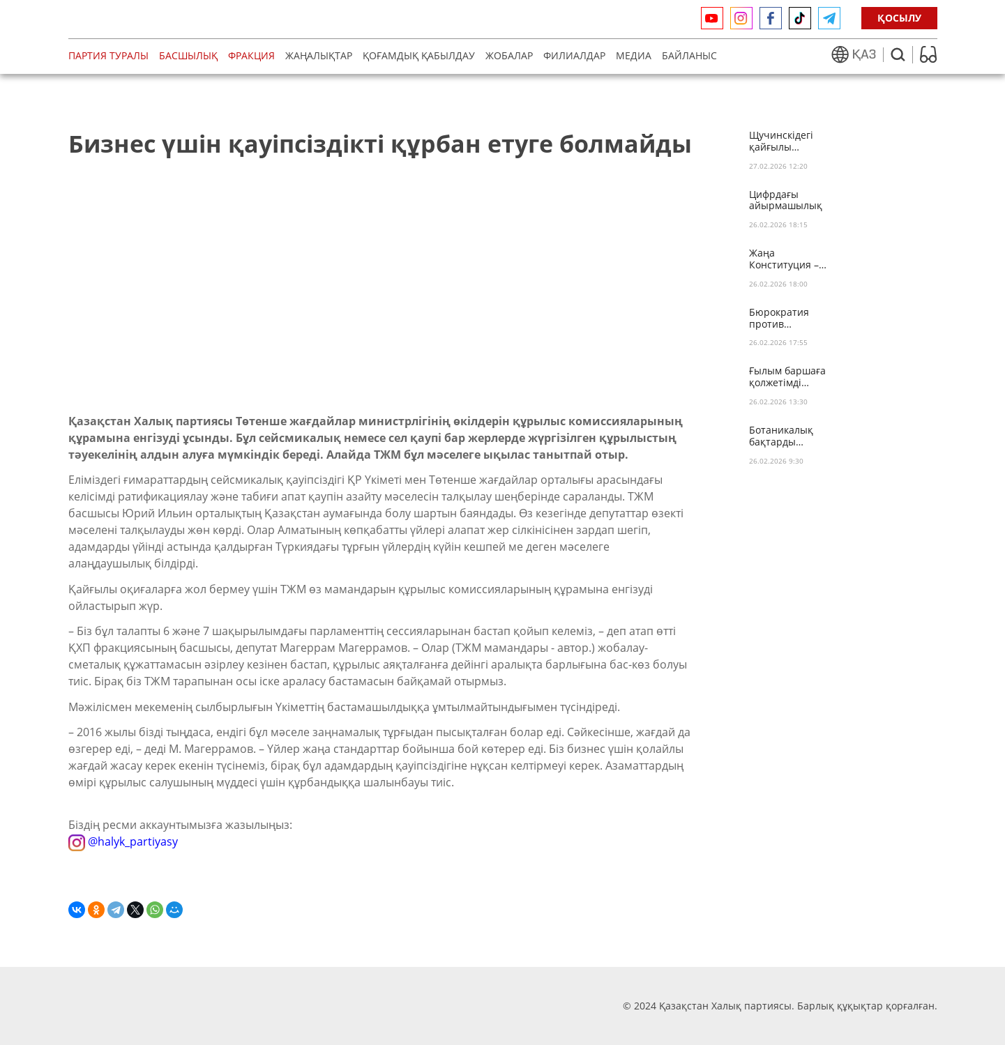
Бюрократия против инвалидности (783, 318)
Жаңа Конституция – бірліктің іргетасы (784, 259)
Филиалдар (574, 55)
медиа (633, 55)
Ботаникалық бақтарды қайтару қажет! (785, 436)
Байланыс (689, 55)
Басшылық (188, 55)
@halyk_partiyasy (123, 841)
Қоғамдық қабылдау (419, 55)
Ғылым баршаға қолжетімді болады (787, 377)
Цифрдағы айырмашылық (785, 201)
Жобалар (509, 55)
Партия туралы (108, 55)
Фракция (251, 55)
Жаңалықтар (318, 55)
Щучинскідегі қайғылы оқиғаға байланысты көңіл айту (781, 141)
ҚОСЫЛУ (899, 17)
